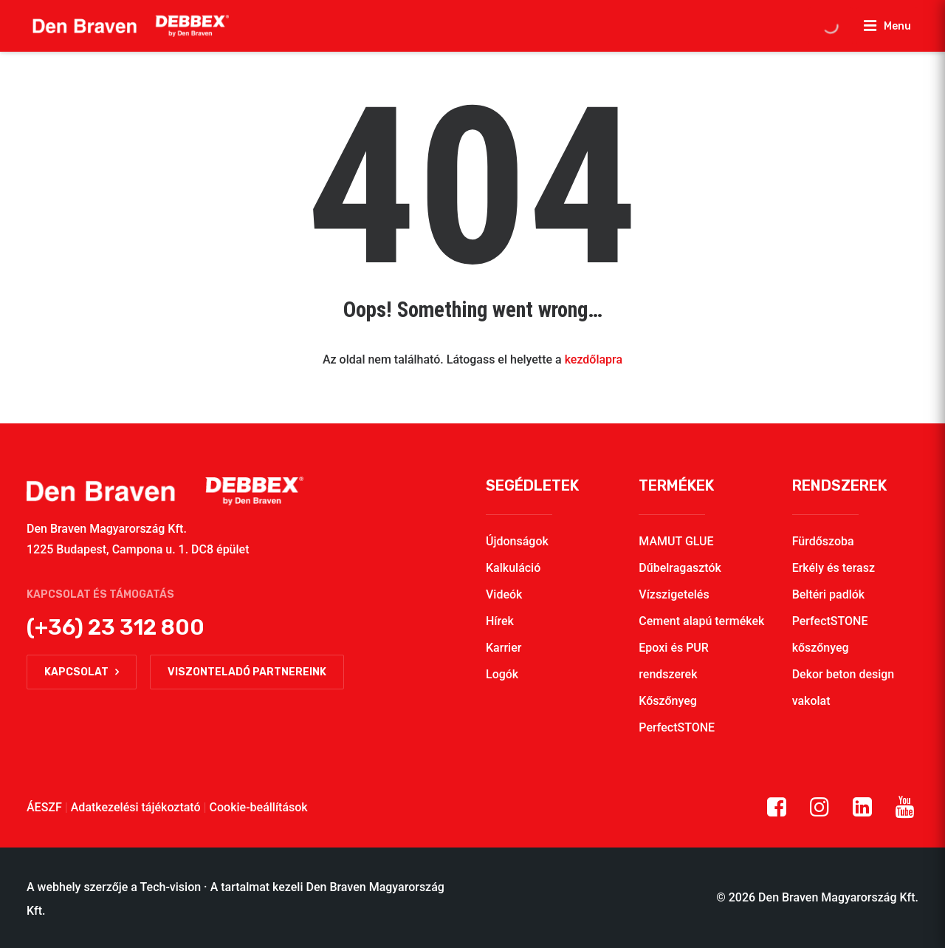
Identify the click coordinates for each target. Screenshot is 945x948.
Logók (502, 674)
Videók (504, 594)
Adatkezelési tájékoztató (136, 807)
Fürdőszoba (823, 541)
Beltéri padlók (828, 594)
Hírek (500, 621)
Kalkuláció (513, 568)
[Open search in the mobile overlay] (830, 25)
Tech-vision (171, 887)
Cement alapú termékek (701, 621)
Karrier (503, 648)
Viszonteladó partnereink (247, 672)
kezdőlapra (593, 359)
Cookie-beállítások (259, 807)
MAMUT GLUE (676, 541)
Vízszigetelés (674, 594)
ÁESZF (44, 807)
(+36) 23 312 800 (116, 627)
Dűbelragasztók (680, 568)
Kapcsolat (81, 672)
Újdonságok (517, 541)
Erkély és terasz (833, 568)
